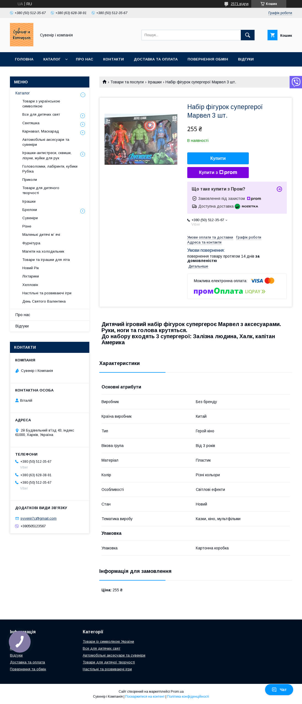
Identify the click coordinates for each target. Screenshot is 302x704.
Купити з (218, 172)
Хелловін (30, 285)
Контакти (113, 59)
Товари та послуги (127, 82)
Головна (24, 59)
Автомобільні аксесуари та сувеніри (45, 142)
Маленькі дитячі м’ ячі (41, 234)
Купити (218, 158)
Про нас (84, 59)
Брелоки (29, 210)
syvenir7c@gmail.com (38, 518)
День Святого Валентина (44, 301)
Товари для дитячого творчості (40, 190)
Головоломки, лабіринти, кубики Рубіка (49, 168)
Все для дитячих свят (41, 114)
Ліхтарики (30, 276)
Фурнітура (31, 243)
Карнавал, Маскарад (40, 131)
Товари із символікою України (108, 641)
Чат (279, 689)
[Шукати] (248, 35)
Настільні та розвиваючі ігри (46, 293)
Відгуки (246, 59)
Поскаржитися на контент (145, 696)
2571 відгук (239, 4)
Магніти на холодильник (43, 251)
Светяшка (30, 123)
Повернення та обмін (28, 669)
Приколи (29, 180)
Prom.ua (177, 692)
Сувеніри (30, 218)
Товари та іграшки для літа (46, 260)
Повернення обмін (208, 59)
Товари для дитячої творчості (109, 662)
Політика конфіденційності (188, 696)
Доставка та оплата (156, 59)
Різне (26, 226)
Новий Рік (30, 268)
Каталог (51, 59)
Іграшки (155, 82)
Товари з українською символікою (41, 103)
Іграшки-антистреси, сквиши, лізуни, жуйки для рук (46, 155)
